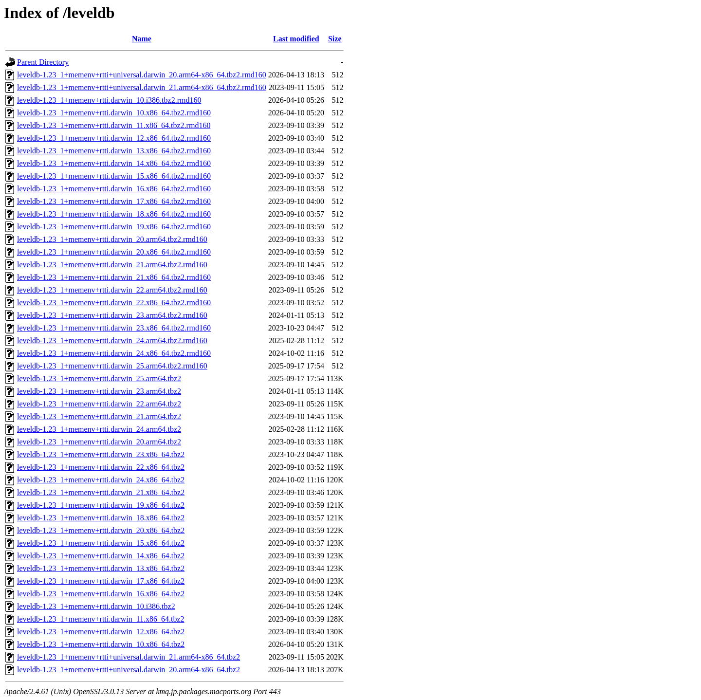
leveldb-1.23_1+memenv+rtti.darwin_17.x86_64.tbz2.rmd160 (114, 201)
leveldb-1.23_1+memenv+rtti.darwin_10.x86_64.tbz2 (100, 644)
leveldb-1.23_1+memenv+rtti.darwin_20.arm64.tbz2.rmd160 (112, 239)
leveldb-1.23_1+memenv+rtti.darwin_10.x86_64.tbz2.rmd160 (114, 113)
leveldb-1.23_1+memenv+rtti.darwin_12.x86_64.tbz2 (100, 631)
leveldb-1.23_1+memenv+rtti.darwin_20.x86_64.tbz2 (100, 530)
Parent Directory (43, 62)
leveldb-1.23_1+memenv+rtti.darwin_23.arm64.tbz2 (99, 391)
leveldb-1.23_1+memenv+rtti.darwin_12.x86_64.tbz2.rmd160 (114, 138)
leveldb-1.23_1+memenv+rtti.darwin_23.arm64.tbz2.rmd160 (112, 315)
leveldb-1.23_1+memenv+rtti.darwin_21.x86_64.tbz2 (100, 492)
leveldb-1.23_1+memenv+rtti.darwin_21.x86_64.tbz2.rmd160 (114, 277)
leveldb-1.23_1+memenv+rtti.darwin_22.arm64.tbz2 (99, 404)
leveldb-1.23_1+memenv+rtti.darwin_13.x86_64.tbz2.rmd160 (114, 151)
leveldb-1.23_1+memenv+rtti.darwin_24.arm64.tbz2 (99, 429)
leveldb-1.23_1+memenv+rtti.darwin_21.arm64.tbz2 (99, 416)
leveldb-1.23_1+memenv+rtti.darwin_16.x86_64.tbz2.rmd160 (114, 188)
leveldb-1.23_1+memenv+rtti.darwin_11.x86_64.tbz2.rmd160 (113, 125)
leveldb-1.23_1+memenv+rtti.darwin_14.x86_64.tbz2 (100, 556)
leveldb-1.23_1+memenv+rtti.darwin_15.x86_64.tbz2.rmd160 (114, 176)
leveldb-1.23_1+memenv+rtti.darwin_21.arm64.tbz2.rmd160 (112, 264)
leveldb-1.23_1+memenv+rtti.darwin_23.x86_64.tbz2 (100, 454)
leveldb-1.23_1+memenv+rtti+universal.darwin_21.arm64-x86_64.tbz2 (128, 657)
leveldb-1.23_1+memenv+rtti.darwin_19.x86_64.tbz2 (100, 505)
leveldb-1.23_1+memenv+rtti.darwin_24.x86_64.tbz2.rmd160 (114, 353)
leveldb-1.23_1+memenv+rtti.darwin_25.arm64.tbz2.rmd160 (112, 366)
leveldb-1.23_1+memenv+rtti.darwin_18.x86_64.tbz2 (100, 518)
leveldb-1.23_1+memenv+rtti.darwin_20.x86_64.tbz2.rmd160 (114, 252)
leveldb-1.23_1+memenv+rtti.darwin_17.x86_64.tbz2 (100, 581)
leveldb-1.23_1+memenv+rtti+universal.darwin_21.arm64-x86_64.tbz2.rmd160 (141, 87)
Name (141, 39)
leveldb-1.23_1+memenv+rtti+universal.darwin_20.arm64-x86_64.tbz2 (128, 669)
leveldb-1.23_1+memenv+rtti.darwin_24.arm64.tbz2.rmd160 (112, 340)
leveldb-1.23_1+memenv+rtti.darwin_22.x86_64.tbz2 (100, 467)
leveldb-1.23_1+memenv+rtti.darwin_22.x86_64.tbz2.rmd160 (114, 302)
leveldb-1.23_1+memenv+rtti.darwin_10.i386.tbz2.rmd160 (109, 100)
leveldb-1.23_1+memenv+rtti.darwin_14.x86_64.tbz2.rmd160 (114, 163)
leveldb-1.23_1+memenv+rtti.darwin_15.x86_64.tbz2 (100, 543)
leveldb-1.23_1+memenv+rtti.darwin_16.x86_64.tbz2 (100, 593)
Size (335, 39)
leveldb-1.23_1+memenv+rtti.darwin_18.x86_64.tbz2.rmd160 (114, 214)
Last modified (296, 39)
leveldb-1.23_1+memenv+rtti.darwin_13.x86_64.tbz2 (100, 568)
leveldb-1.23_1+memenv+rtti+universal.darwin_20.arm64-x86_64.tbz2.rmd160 (141, 75)
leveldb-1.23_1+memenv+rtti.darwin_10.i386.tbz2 (96, 606)
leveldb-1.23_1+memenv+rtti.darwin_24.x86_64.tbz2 (100, 480)
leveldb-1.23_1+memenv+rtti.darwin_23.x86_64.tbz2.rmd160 (114, 328)
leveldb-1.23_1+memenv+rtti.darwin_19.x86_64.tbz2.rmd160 (114, 226)
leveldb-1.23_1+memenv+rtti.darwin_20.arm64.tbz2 (99, 442)
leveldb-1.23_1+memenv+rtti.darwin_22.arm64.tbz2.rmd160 (112, 290)
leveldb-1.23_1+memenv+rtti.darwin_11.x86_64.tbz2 (100, 619)
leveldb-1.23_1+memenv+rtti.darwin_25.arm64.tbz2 (99, 378)
